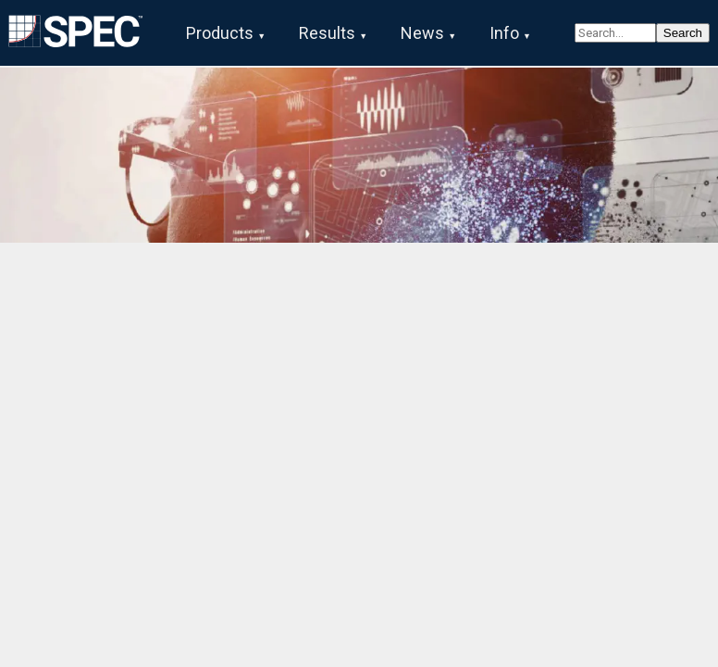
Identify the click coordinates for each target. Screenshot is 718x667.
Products (220, 33)
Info (504, 33)
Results (327, 33)
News (422, 33)
